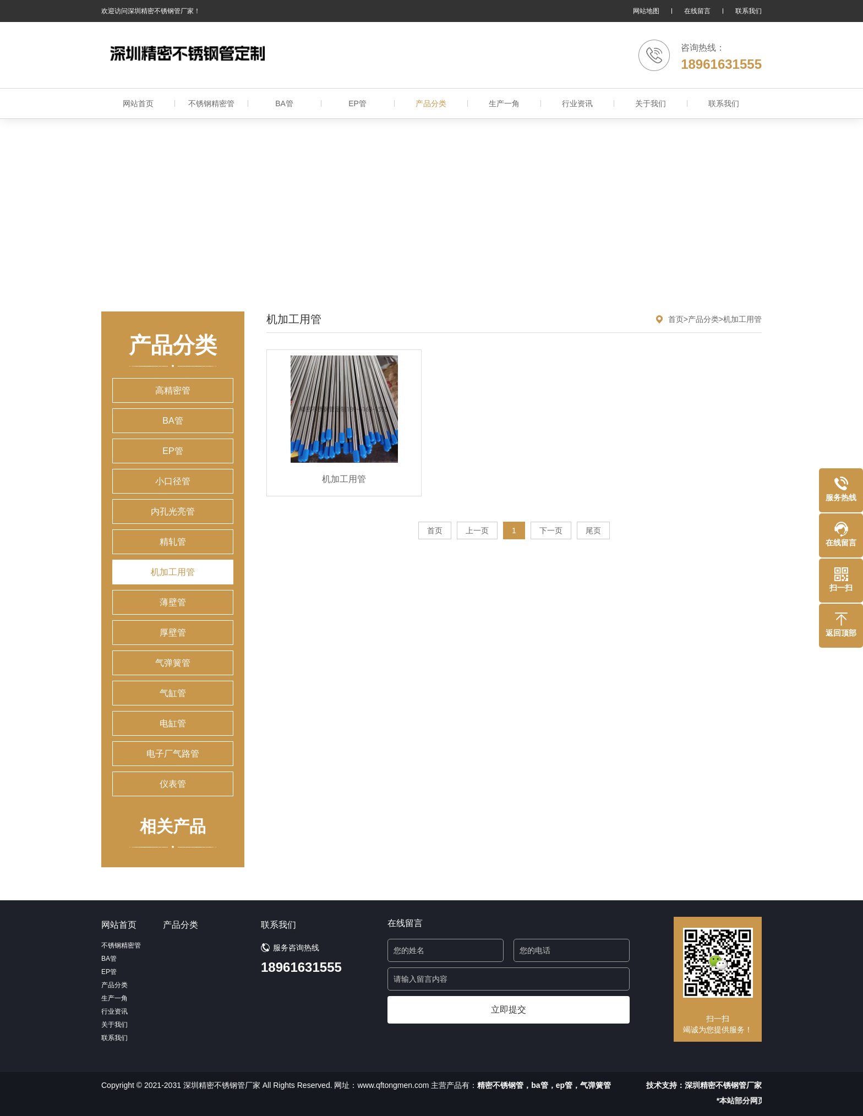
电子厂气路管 (172, 753)
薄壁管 (173, 602)
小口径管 (172, 481)
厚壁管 (173, 632)
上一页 (477, 530)
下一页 (550, 530)
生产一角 (504, 103)
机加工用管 (173, 572)
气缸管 (173, 693)
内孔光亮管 (173, 511)
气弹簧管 (172, 663)
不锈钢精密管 (211, 103)
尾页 (593, 530)
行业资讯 (577, 103)
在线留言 (697, 11)
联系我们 (748, 11)
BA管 (284, 103)
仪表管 (173, 784)
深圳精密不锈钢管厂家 (723, 1085)
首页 (676, 319)
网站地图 (646, 11)
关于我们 (650, 103)
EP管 (357, 103)
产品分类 (431, 103)
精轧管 (173, 541)
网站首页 (138, 103)
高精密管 (172, 390)
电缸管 (173, 723)
